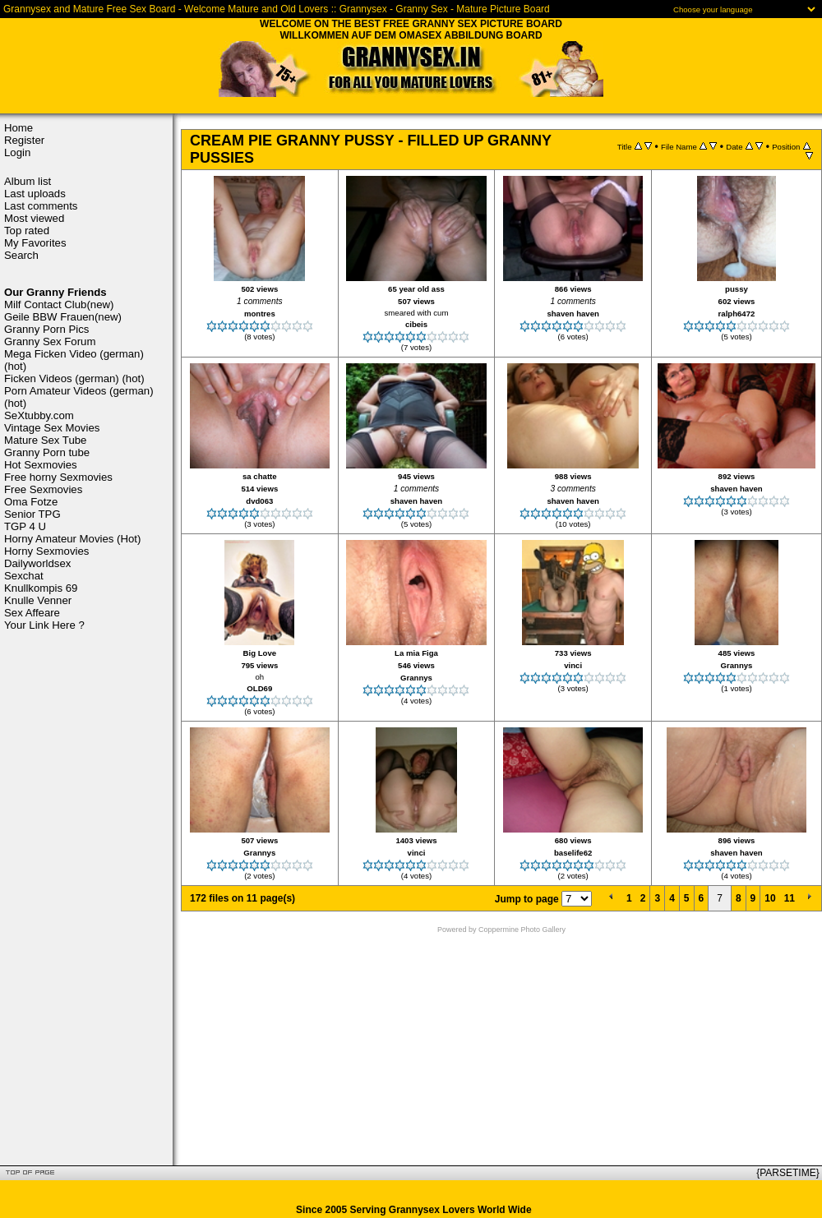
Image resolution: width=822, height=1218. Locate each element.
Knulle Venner (38, 600)
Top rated (26, 230)
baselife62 (573, 852)
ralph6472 (736, 313)
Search (21, 255)
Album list (27, 181)
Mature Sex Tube (45, 440)
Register (24, 140)
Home (18, 128)
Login (17, 152)
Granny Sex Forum (49, 341)
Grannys (416, 677)
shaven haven (572, 313)
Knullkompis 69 (40, 588)
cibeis (416, 324)
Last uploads (35, 193)
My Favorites (35, 243)
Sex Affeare (32, 613)
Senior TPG (32, 514)
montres (259, 313)
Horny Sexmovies (46, 551)
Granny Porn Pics (46, 329)
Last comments (40, 206)
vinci (573, 665)
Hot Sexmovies (40, 465)
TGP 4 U (25, 526)
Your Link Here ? (44, 625)
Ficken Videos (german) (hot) (74, 378)
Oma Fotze (31, 502)
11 (789, 898)
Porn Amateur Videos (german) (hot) (79, 397)
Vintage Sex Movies (51, 428)
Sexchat (24, 576)
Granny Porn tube (47, 452)
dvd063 (259, 500)
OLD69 (259, 688)
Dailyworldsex (37, 563)
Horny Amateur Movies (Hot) (72, 539)
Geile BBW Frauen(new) (63, 317)
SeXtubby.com (39, 415)
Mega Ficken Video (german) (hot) (74, 360)
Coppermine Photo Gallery (522, 929)
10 (769, 898)
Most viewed (34, 218)
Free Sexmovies (43, 489)
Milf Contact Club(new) (58, 304)
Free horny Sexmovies (58, 477)
